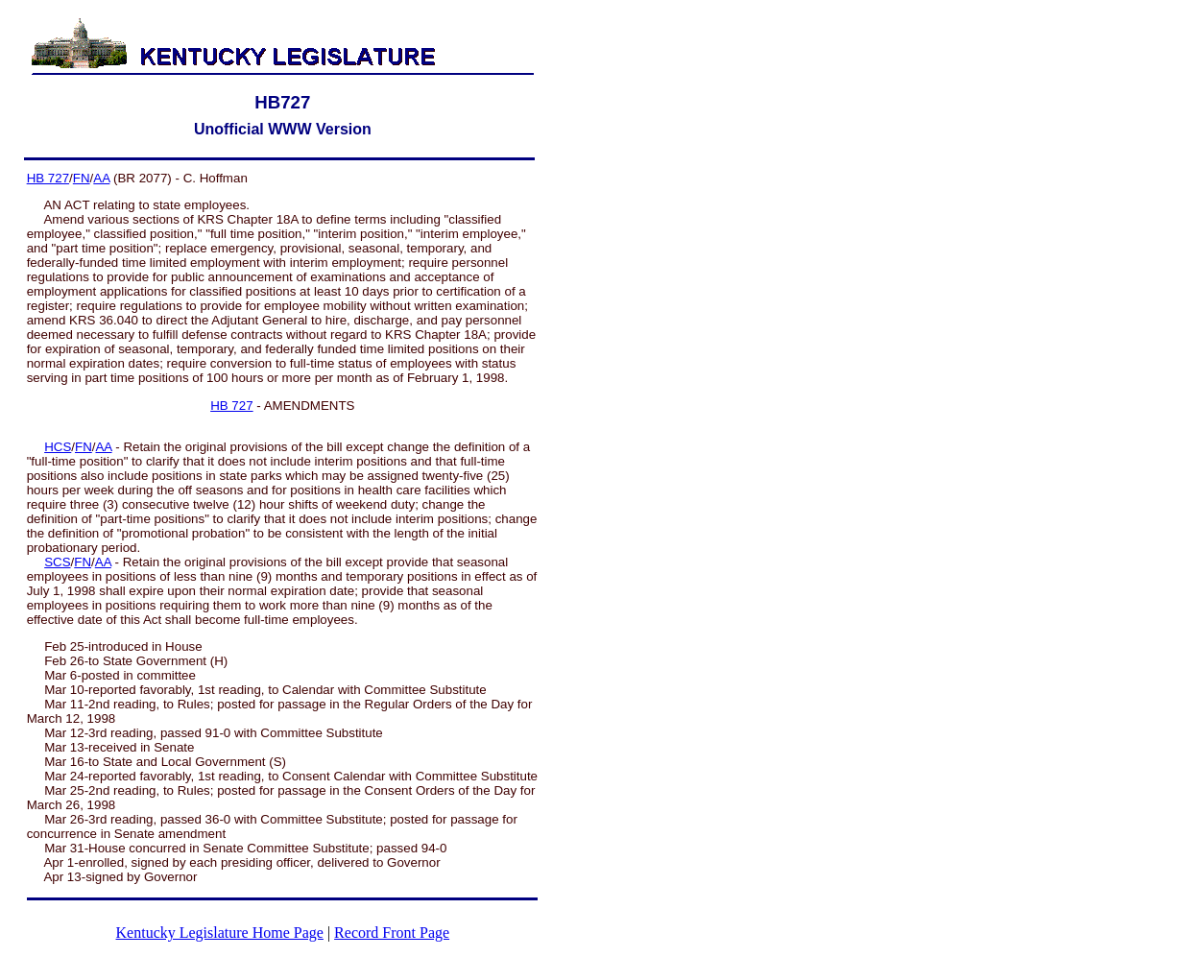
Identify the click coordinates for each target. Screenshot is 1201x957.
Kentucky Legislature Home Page (220, 932)
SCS (57, 562)
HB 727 (48, 178)
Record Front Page (391, 932)
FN (81, 178)
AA (101, 178)
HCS (57, 447)
